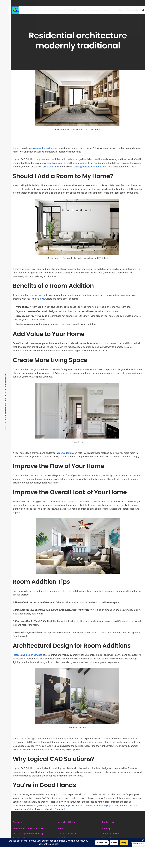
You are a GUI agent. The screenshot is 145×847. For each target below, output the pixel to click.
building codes (78, 163)
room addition (41, 148)
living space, (92, 295)
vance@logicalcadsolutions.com (90, 166)
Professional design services (27, 655)
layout (43, 298)
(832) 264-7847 (51, 166)
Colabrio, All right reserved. (5, 386)
